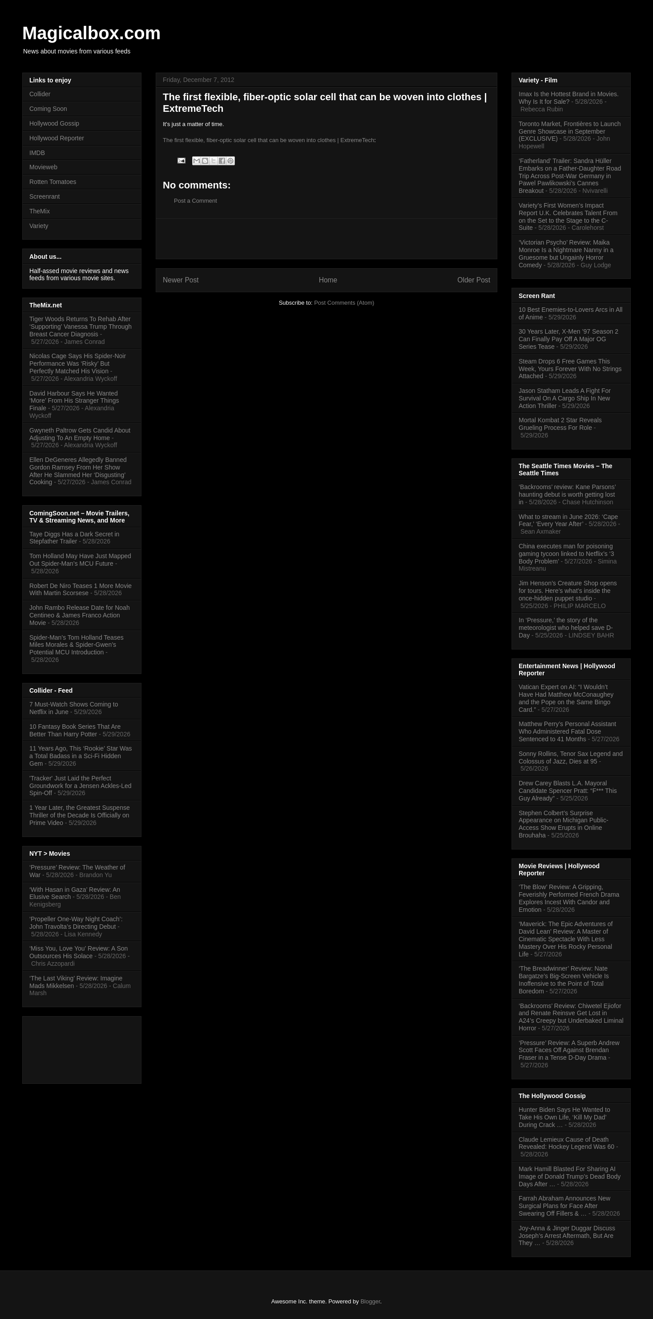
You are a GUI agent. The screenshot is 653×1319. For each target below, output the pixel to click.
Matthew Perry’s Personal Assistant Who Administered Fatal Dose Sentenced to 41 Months (567, 731)
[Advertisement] (326, 238)
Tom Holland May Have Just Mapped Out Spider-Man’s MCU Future (80, 559)
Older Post (473, 280)
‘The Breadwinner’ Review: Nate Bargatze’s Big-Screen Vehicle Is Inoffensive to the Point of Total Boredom (564, 979)
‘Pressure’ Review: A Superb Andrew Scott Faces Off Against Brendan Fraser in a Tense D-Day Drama (569, 1050)
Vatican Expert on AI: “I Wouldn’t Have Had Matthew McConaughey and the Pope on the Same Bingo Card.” (566, 698)
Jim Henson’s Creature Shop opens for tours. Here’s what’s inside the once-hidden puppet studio (568, 591)
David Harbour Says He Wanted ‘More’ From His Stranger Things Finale (74, 401)
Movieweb (43, 167)
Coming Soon (48, 108)
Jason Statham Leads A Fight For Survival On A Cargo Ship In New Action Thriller (565, 398)
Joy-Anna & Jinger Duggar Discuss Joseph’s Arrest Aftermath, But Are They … (567, 1236)
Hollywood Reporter (56, 138)
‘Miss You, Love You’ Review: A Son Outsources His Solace (78, 952)
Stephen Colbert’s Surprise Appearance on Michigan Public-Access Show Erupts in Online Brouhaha (564, 824)
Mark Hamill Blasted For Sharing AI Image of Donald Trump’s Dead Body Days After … (570, 1176)
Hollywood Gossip (54, 123)
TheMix (39, 211)
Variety (38, 225)
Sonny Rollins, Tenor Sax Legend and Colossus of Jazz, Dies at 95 (571, 757)
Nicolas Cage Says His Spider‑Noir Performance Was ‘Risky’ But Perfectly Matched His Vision (77, 363)
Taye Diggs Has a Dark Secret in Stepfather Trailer (74, 538)
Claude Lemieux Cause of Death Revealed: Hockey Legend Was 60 (566, 1143)
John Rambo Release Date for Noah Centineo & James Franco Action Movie (79, 615)
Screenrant (44, 196)
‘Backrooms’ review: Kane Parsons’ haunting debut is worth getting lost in (567, 494)
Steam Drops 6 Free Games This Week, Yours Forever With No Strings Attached (570, 369)
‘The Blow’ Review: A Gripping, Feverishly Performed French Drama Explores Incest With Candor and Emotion (569, 898)
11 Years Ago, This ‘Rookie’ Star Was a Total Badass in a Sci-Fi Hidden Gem (80, 756)
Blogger (370, 1301)
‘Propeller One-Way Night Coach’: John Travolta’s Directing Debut (76, 922)
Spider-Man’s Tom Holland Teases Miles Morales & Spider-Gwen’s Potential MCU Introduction (76, 645)
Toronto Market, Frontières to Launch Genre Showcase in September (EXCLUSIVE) (570, 131)
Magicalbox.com (91, 33)
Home (328, 280)
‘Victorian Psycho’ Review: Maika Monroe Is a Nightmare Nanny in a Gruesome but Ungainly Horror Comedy (566, 253)
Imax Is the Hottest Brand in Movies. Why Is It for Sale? (569, 97)
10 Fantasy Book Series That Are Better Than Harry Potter (75, 730)
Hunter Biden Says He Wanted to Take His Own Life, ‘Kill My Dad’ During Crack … (564, 1117)
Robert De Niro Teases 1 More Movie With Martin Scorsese (80, 589)
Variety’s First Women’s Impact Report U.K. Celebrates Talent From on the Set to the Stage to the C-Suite (568, 216)
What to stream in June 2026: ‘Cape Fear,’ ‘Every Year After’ (568, 520)
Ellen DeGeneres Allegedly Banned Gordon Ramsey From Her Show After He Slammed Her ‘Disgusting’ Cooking (78, 471)
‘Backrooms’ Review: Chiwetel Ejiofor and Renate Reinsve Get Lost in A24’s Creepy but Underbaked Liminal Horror (571, 1017)
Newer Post (181, 280)
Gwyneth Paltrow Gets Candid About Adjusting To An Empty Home (79, 434)
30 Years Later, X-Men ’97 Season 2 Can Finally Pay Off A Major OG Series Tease (568, 339)
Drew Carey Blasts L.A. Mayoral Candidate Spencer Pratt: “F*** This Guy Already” (568, 791)
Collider (39, 94)
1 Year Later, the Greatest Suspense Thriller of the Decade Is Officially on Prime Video (79, 815)
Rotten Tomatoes (53, 181)
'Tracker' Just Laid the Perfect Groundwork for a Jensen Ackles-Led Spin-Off (80, 786)
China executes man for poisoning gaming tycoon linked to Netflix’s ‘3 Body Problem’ (566, 554)
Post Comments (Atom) (344, 302)
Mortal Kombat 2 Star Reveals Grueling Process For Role (560, 424)
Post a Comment (195, 200)
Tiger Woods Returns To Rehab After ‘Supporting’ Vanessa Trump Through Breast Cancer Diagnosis (80, 326)
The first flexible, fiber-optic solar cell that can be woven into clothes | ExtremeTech (268, 140)
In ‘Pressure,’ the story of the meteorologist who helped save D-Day (566, 628)
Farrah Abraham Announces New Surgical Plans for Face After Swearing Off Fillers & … (564, 1206)
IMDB (37, 152)
